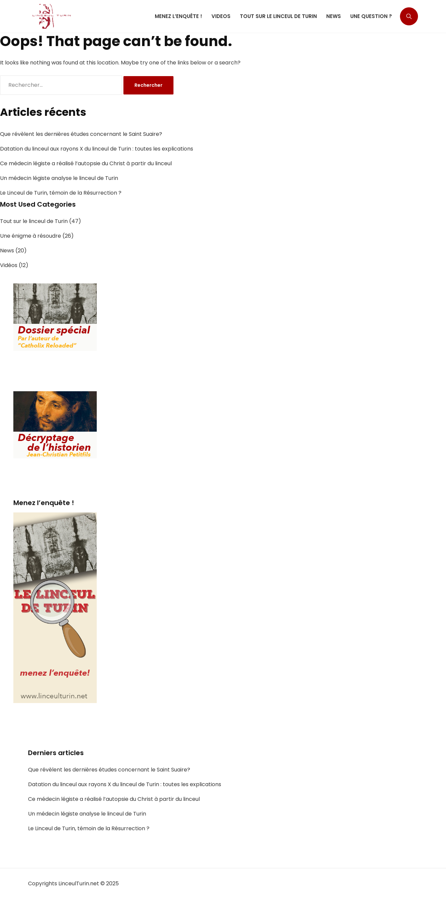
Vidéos (8, 265)
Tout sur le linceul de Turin (34, 221)
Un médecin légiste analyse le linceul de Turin (59, 178)
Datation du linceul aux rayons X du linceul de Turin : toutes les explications (96, 149)
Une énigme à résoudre (30, 236)
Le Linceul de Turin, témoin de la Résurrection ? (60, 193)
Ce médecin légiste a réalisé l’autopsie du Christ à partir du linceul (86, 163)
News (7, 250)
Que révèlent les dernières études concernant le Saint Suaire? (81, 134)
